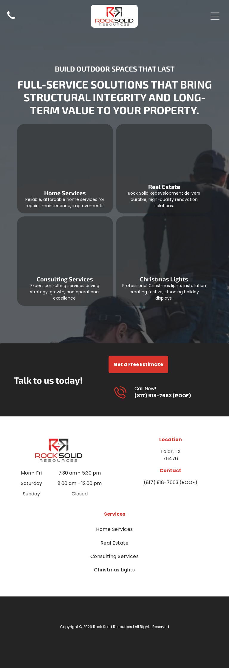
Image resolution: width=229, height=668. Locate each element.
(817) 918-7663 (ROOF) (162, 395)
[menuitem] (114, 529)
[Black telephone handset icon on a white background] (11, 20)
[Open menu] (215, 16)
